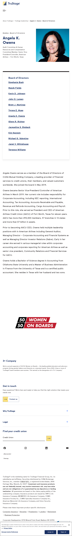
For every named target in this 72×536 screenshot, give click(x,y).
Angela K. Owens (16, 116)
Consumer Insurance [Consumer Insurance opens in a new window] (10, 512)
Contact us (13, 399)
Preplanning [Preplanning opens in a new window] (33, 512)
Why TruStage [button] (35, 411)
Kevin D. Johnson (16, 94)
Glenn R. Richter (16, 122)
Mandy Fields (14, 88)
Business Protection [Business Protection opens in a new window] (12, 515)
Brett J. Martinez (16, 105)
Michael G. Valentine (18, 139)
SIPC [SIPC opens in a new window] (27, 481)
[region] (36, 529)
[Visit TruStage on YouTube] (67, 448)
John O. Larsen (15, 99)
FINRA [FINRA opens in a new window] (22, 481)
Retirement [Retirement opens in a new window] (52, 512)
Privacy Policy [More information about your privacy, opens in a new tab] (8, 528)
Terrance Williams (17, 150)
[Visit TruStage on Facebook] (5, 448)
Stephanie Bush (16, 82)
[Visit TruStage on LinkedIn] (46, 448)
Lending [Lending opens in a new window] (43, 512)
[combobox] (24, 438)
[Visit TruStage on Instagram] (25, 448)
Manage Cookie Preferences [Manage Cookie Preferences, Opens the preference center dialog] (10, 532)
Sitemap (6, 458)
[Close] (69, 525)
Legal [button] (35, 422)
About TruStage (8, 21)
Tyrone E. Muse (15, 111)
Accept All (50, 532)
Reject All (63, 532)
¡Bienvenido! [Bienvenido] (7, 454)
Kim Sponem (14, 133)
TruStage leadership (21, 21)
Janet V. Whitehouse (18, 144)
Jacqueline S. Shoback (19, 127)
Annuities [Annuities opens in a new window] (23, 512)
